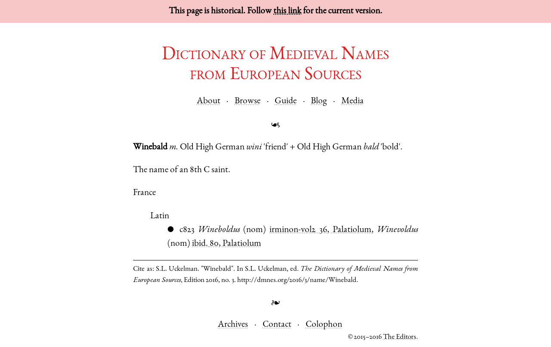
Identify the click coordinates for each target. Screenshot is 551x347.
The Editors (399, 337)
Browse (247, 101)
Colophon (324, 324)
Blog (319, 101)
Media (352, 101)
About (208, 101)
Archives (233, 324)
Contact (277, 324)
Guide (286, 101)
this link (287, 11)
